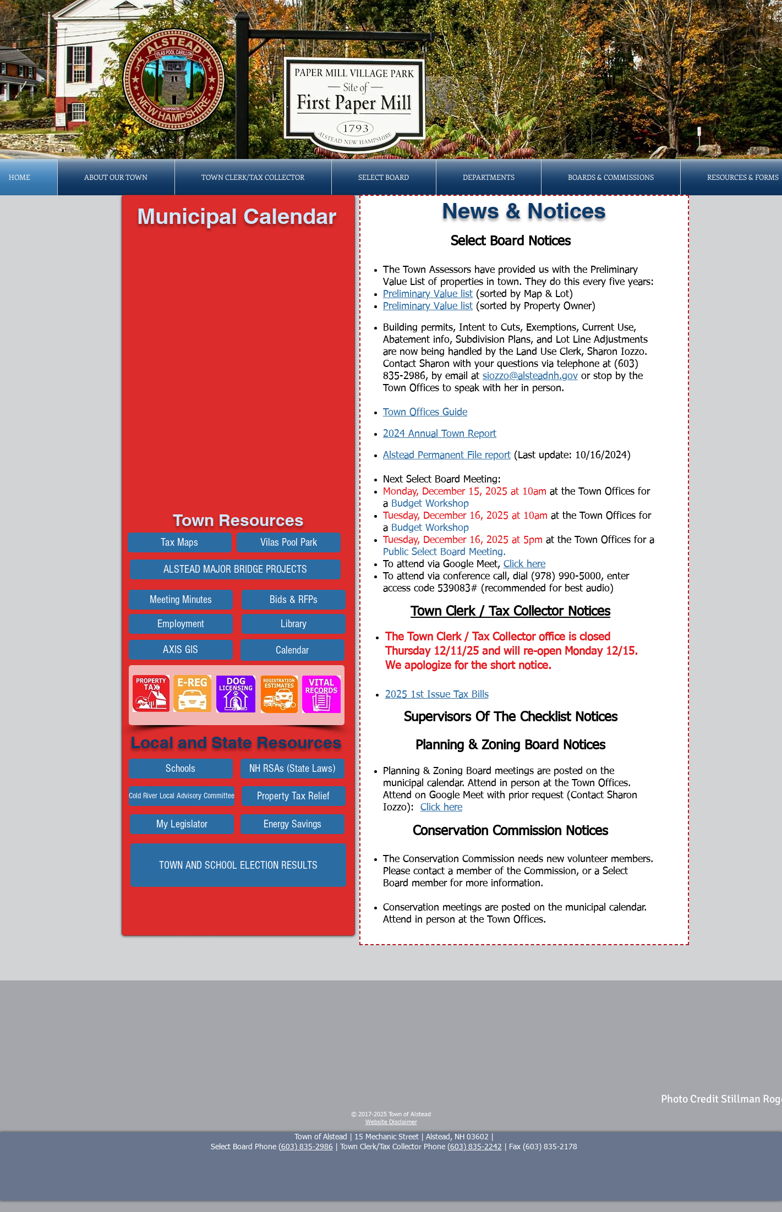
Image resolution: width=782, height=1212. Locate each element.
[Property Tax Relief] (294, 796)
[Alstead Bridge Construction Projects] (235, 569)
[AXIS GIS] (181, 650)
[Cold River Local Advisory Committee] (181, 796)
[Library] (294, 624)
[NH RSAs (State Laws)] (292, 768)
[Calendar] (292, 650)
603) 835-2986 (307, 1147)
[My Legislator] (182, 824)
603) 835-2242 (476, 1147)
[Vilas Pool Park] (289, 542)
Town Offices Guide (425, 413)
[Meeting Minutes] (181, 600)
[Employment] (181, 624)
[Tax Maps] (180, 542)
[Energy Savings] (292, 824)
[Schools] (181, 768)
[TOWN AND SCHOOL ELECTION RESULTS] (238, 865)
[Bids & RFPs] (294, 600)
